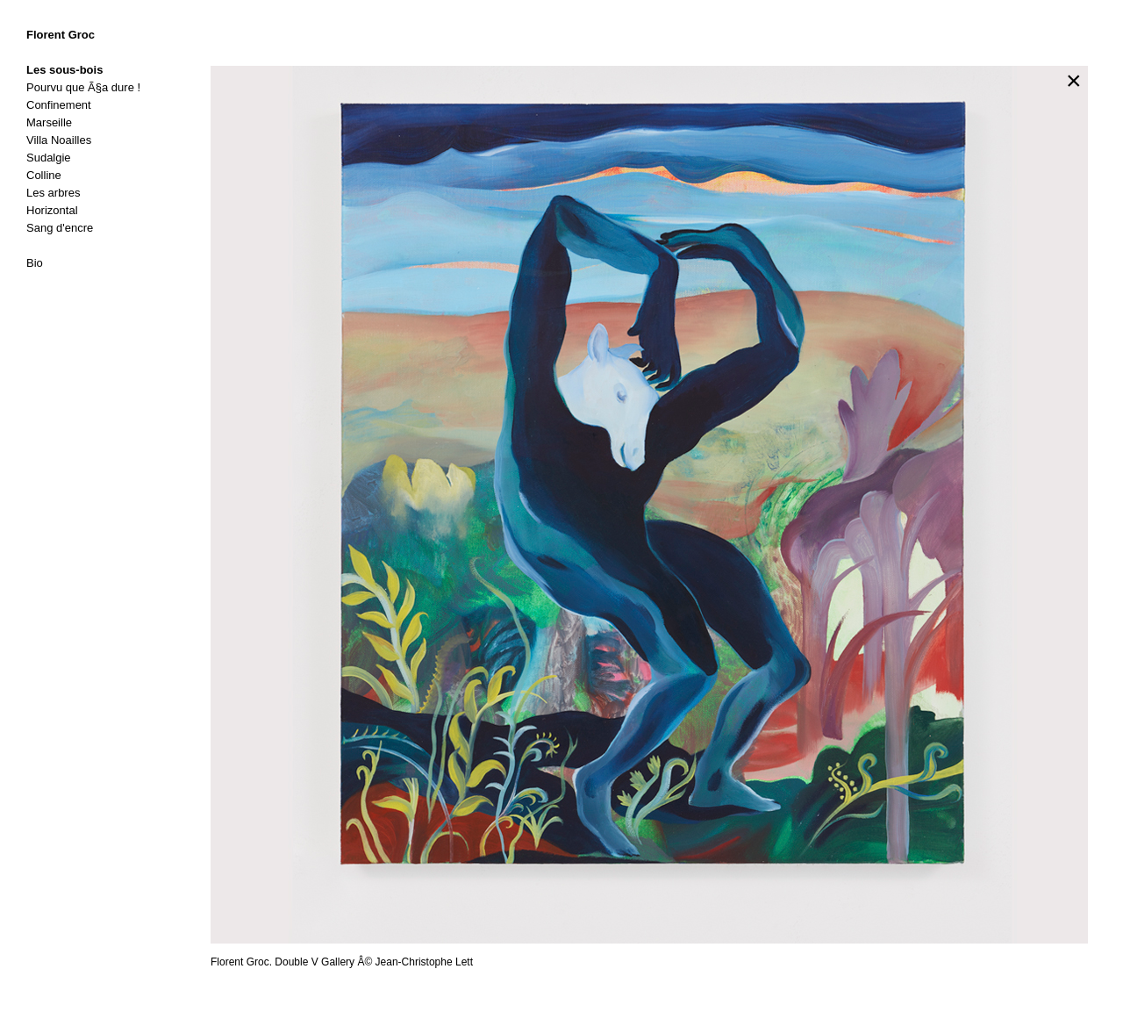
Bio (34, 262)
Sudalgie (48, 157)
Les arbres (53, 192)
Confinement (58, 104)
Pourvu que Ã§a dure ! (83, 87)
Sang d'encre (59, 227)
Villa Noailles (58, 140)
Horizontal (52, 210)
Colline (43, 175)
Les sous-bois (64, 69)
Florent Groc (60, 34)
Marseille (49, 122)
